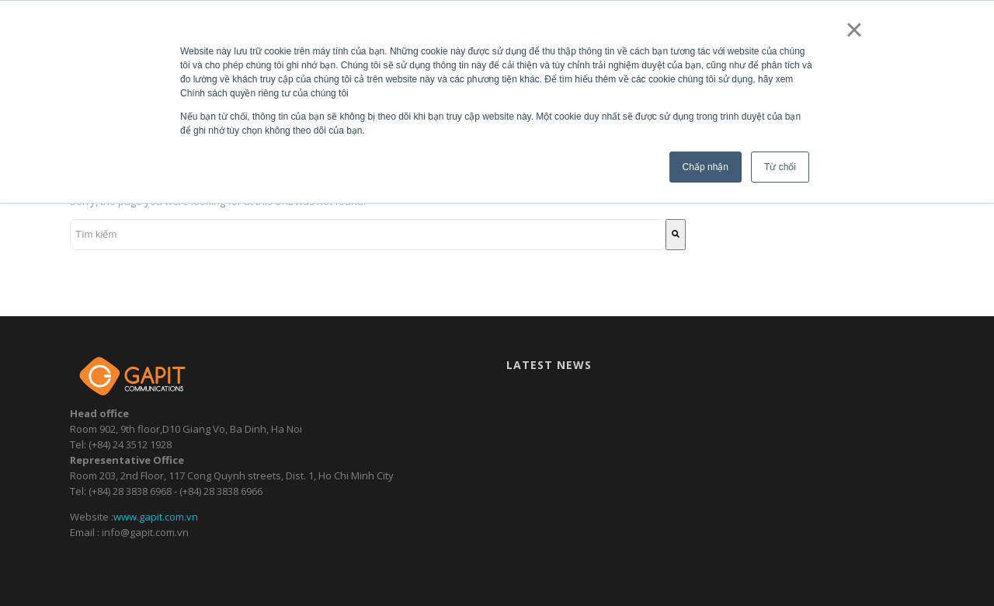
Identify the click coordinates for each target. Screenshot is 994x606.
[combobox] (368, 234)
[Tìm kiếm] (676, 234)
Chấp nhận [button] (705, 167)
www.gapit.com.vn (155, 517)
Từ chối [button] (780, 167)
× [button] (854, 30)
